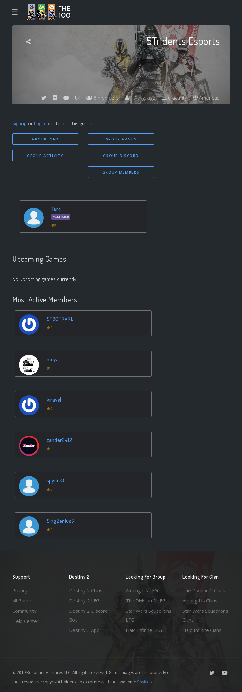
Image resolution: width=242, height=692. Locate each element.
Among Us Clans (199, 600)
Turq (56, 209)
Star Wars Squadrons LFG (148, 615)
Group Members (120, 172)
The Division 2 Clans (204, 590)
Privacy (20, 590)
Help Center (25, 621)
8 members (101, 97)
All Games (23, 600)
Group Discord (121, 155)
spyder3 (55, 480)
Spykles (144, 681)
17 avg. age (139, 97)
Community (24, 611)
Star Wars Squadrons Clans (205, 615)
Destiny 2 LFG (84, 600)
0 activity (174, 97)
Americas (206, 97)
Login (39, 123)
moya (53, 359)
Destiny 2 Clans (85, 590)
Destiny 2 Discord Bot (88, 615)
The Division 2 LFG (146, 600)
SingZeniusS (60, 520)
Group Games (121, 139)
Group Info (45, 139)
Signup (19, 123)
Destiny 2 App (84, 630)
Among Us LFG (142, 590)
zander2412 (59, 440)
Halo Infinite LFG (144, 630)
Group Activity (45, 155)
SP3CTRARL (60, 318)
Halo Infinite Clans (202, 630)
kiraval (54, 399)
